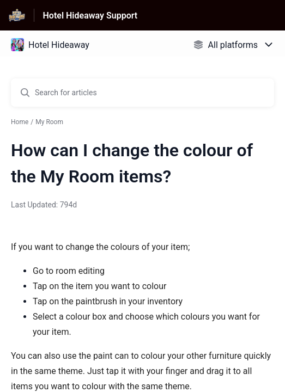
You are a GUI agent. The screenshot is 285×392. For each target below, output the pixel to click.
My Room (49, 122)
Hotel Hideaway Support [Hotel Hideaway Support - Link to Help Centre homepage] (90, 15)
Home (19, 122)
